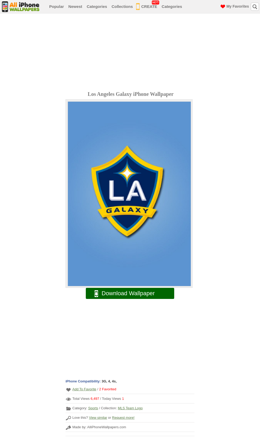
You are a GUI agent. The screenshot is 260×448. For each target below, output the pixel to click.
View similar (98, 418)
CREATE (147, 5)
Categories (97, 6)
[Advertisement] (131, 53)
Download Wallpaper (122, 293)
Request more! (123, 418)
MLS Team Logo (130, 408)
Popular (56, 6)
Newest (75, 6)
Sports (93, 408)
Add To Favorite (84, 389)
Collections (122, 6)
